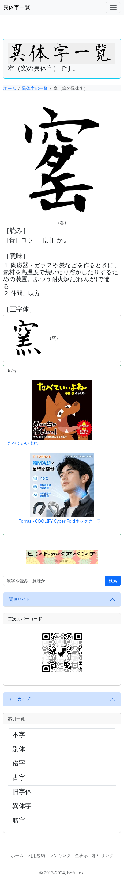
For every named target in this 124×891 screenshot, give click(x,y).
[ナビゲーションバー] (113, 7)
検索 (113, 581)
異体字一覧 (16, 7)
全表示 (81, 855)
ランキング (60, 855)
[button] (62, 556)
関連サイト (19, 599)
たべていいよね (50, 413)
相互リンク (103, 855)
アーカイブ (19, 699)
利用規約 (36, 855)
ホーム (9, 88)
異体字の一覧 (35, 88)
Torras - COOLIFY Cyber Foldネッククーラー (62, 521)
